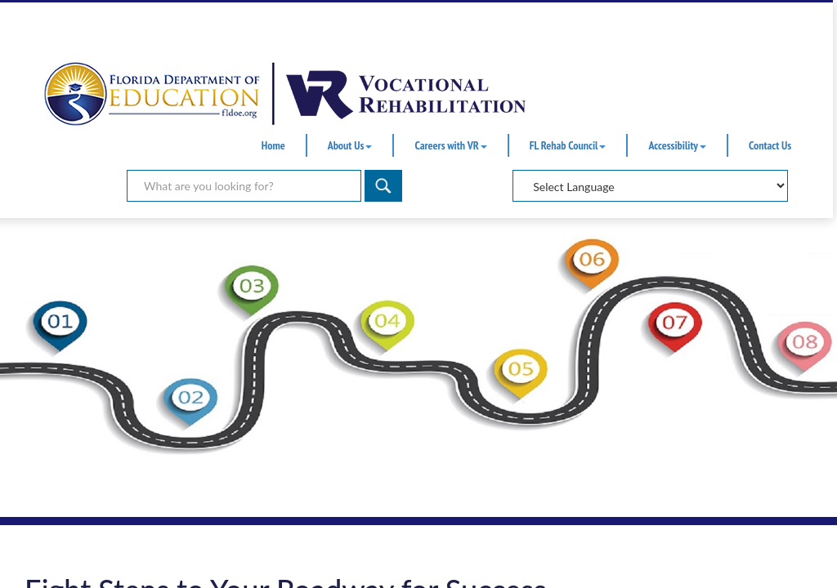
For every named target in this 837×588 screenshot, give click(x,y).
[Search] (383, 186)
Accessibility (676, 145)
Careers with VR (450, 145)
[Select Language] (650, 186)
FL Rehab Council (568, 145)
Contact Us (770, 145)
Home (273, 145)
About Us (350, 145)
